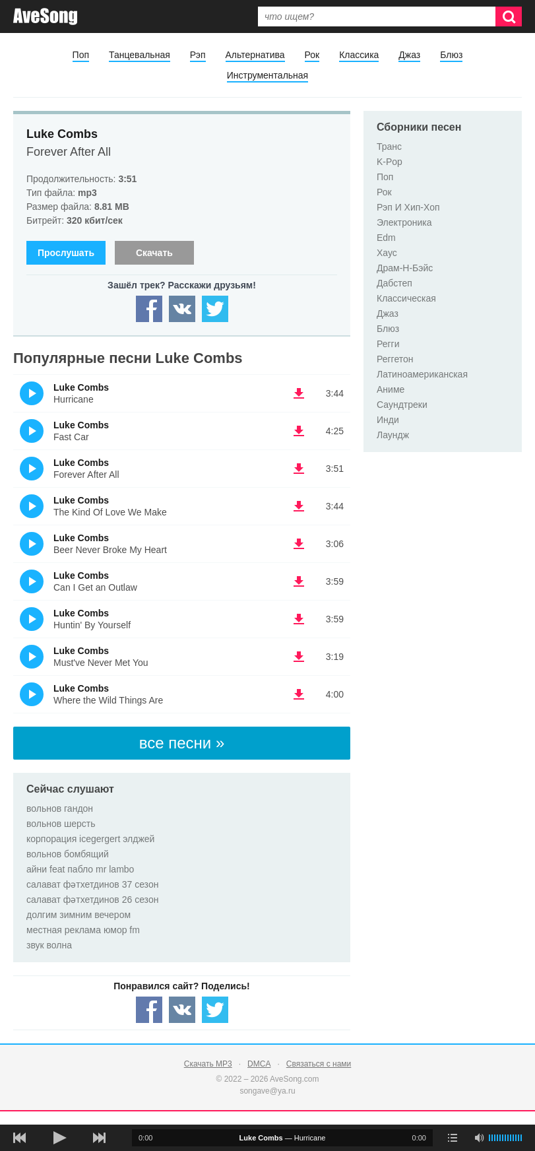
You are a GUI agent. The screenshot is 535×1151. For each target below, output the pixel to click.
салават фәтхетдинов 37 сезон (92, 884)
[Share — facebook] (149, 309)
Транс (389, 146)
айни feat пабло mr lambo (80, 869)
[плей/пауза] (59, 1138)
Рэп (198, 54)
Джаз (409, 54)
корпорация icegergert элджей (90, 839)
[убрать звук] (479, 1137)
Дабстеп (394, 283)
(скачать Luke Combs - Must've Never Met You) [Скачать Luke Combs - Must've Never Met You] (299, 657)
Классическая (406, 298)
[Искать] (508, 16)
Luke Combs (62, 134)
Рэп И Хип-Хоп (408, 207)
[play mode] (452, 1137)
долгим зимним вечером (78, 914)
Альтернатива (255, 54)
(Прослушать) (32, 393)
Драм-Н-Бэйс (405, 268)
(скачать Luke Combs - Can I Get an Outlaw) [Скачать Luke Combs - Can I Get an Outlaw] (299, 581)
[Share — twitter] (215, 309)
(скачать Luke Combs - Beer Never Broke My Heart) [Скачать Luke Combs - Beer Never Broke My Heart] (299, 544)
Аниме (390, 389)
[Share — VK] (182, 309)
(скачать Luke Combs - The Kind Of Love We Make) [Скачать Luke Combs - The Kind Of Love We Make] (299, 506)
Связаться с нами (318, 1064)
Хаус (387, 252)
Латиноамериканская (422, 374)
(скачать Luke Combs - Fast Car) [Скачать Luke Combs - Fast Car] (299, 431)
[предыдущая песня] (20, 1138)
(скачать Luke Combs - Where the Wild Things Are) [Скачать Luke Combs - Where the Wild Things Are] (299, 694)
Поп (81, 54)
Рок (312, 54)
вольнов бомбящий (67, 854)
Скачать (154, 252)
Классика (359, 54)
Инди (388, 419)
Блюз (451, 54)
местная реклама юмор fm (83, 930)
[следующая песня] (99, 1138)
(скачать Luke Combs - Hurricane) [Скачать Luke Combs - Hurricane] (299, 393)
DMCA (258, 1064)
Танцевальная (139, 54)
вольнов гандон (59, 808)
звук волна (49, 945)
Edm (386, 237)
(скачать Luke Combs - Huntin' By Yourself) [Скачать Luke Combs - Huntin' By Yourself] (299, 619)
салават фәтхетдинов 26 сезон (92, 899)
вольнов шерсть (61, 823)
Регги (388, 344)
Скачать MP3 (208, 1064)
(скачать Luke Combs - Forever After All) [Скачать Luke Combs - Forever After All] (299, 468)
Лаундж (393, 435)
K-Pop (389, 161)
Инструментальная (267, 75)
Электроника (404, 222)
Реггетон (395, 359)
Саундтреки (402, 404)
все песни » (182, 743)
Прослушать (66, 252)
